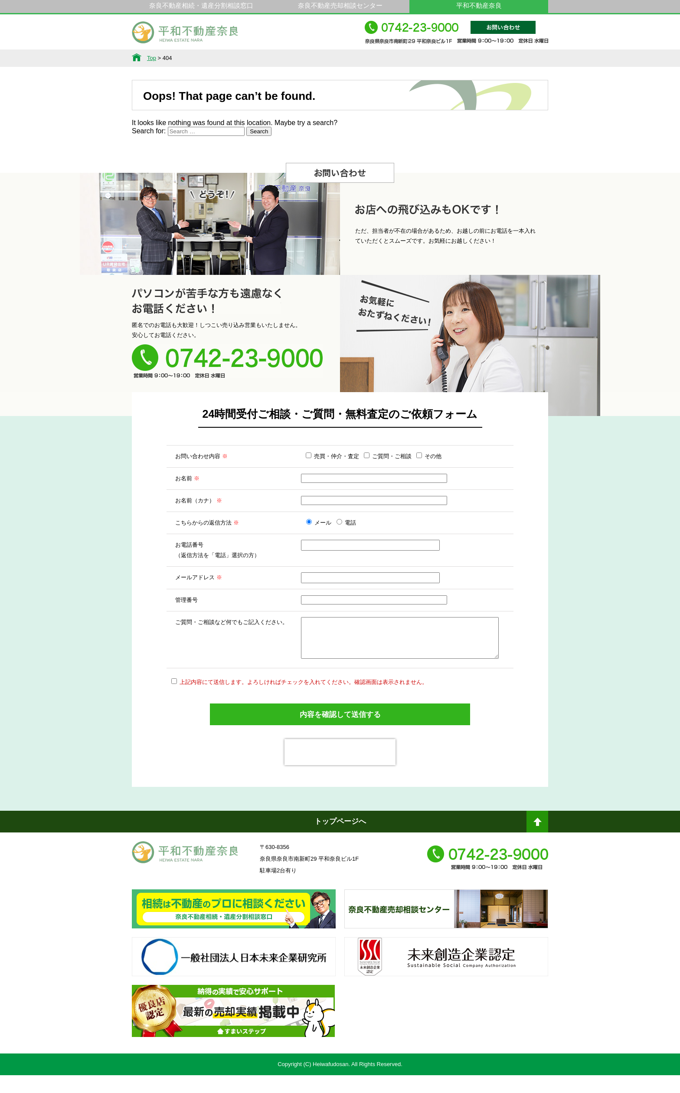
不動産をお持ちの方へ (340, 58)
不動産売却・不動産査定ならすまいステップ (233, 1036)
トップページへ (340, 839)
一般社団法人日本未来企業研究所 (234, 982)
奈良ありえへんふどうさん (234, 934)
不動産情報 (162, 58)
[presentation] (340, 770)
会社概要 (458, 58)
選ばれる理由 (280, 58)
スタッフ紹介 (399, 58)
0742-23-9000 (456, 36)
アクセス (518, 58)
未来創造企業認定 (446, 982)
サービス (221, 58)
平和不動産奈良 (185, 36)
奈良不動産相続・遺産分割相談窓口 (201, 5)
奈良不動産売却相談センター (340, 5)
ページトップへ (537, 842)
